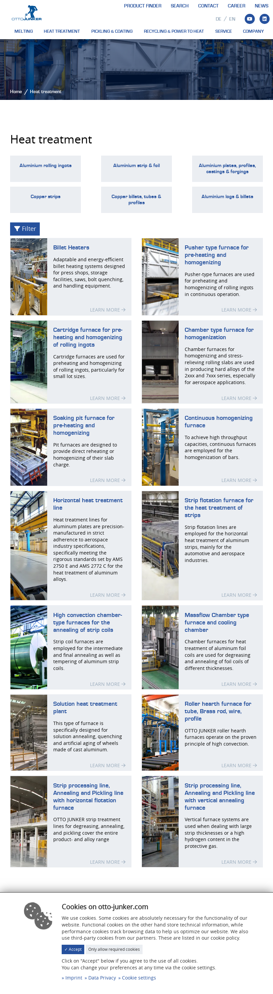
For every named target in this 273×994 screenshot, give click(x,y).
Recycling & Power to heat (174, 31)
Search (180, 6)
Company (253, 31)
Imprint (73, 977)
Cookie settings (139, 977)
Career (236, 6)
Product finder (142, 6)
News (261, 6)
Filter (25, 229)
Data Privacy (102, 977)
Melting (23, 31)
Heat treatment (62, 31)
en (232, 19)
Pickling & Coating (111, 31)
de (218, 19)
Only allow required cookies (114, 949)
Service (223, 31)
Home (16, 92)
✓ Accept (73, 949)
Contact (208, 6)
